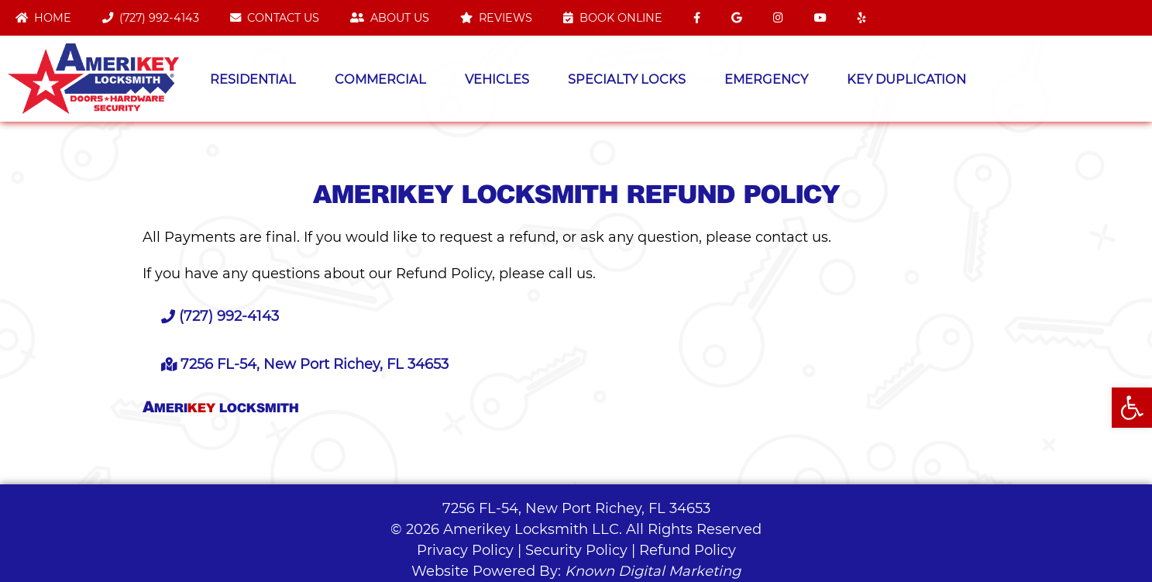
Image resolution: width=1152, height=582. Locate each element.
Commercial (380, 79)
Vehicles (497, 79)
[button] (1132, 407)
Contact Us (274, 18)
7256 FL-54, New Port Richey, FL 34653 (576, 508)
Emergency (766, 79)
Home (43, 18)
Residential (253, 79)
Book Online (612, 18)
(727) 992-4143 (150, 18)
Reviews (496, 18)
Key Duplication (906, 79)
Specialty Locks (627, 79)
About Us (389, 18)
